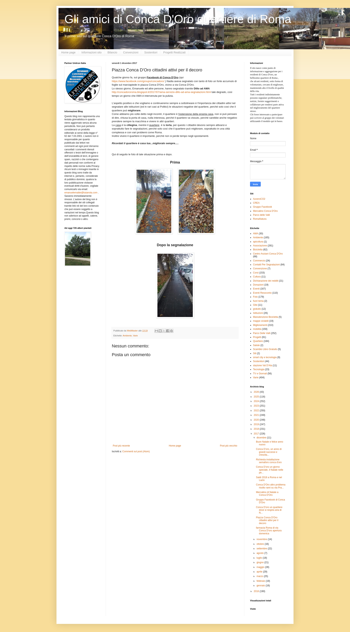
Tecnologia (258, 369)
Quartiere (258, 341)
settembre (262, 548)
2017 (257, 433)
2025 (257, 396)
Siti (254, 353)
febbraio (261, 581)
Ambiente (127, 335)
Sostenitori (150, 52)
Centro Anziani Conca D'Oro (268, 253)
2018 (257, 429)
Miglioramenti (260, 325)
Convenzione (260, 268)
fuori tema (258, 301)
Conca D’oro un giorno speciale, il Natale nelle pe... (269, 469)
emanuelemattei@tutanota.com (80, 192)
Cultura (257, 276)
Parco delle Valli (261, 215)
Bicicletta (257, 249)
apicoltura (258, 241)
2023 (257, 405)
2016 (257, 591)
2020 (257, 419)
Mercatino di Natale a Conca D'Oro (267, 493)
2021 (257, 415)
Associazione (260, 245)
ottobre (261, 544)
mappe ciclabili (261, 321)
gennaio (261, 585)
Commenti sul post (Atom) (136, 451)
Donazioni (258, 284)
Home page (68, 52)
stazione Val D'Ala (262, 365)
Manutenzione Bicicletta (265, 317)
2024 (257, 401)
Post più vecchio (228, 445)
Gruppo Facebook (262, 206)
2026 (257, 392)
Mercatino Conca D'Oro (265, 211)
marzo (260, 576)
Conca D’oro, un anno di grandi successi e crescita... (268, 452)
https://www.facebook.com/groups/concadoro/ (138, 81)
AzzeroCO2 (259, 199)
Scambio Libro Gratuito (265, 349)
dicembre (262, 437)
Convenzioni (130, 52)
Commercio (259, 260)
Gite (255, 305)
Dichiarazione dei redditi (265, 280)
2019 (257, 424)
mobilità (257, 329)
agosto (260, 553)
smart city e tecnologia (265, 357)
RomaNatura (259, 219)
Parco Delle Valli (261, 333)
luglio (260, 557)
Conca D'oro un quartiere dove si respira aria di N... (269, 510)
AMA (255, 233)
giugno (260, 562)
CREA (256, 203)
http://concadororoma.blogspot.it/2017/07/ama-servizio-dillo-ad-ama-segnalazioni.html (161, 92)
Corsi (256, 272)
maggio (261, 567)
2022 (257, 410)
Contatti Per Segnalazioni (266, 264)
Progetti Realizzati (174, 52)
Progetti (257, 337)
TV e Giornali (260, 373)
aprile (260, 571)
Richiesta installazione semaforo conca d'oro (269, 461)
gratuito (257, 308)
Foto (255, 296)
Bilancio (112, 52)
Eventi (256, 288)
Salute (256, 345)
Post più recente (121, 445)
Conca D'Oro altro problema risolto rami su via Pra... (270, 486)
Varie (135, 335)
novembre (262, 539)
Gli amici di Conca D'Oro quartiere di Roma (177, 19)
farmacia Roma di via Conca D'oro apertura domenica (268, 530)
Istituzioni (258, 313)
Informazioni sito (91, 52)
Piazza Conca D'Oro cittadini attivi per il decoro (267, 520)
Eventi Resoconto (262, 292)
